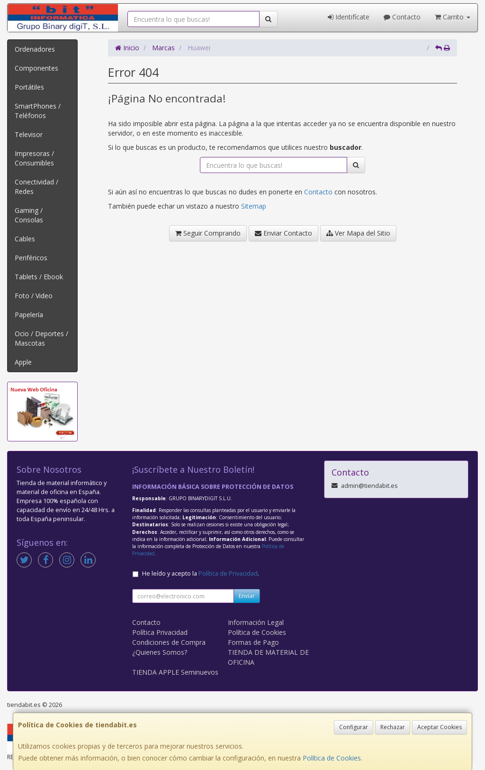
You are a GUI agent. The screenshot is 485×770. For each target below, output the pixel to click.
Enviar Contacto (283, 233)
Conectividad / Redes (36, 186)
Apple (23, 362)
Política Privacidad (160, 632)
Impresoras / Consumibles (34, 158)
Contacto (402, 16)
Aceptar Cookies (439, 727)
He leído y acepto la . (200, 573)
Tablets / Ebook (39, 276)
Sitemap (253, 206)
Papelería (29, 314)
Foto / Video (34, 295)
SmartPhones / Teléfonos (38, 110)
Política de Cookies (332, 757)
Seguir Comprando (208, 233)
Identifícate (348, 16)
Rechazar (392, 727)
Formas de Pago (253, 642)
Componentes (36, 68)
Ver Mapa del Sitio (358, 233)
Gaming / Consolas (29, 215)
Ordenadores (35, 49)
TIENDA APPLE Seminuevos (175, 672)
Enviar (247, 596)
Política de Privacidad (228, 573)
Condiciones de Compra (169, 642)
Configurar (353, 727)
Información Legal (256, 622)
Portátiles (29, 87)
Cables (25, 238)
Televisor (29, 134)
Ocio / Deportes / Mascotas (41, 338)
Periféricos (31, 257)
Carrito (452, 16)
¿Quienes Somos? (159, 652)
